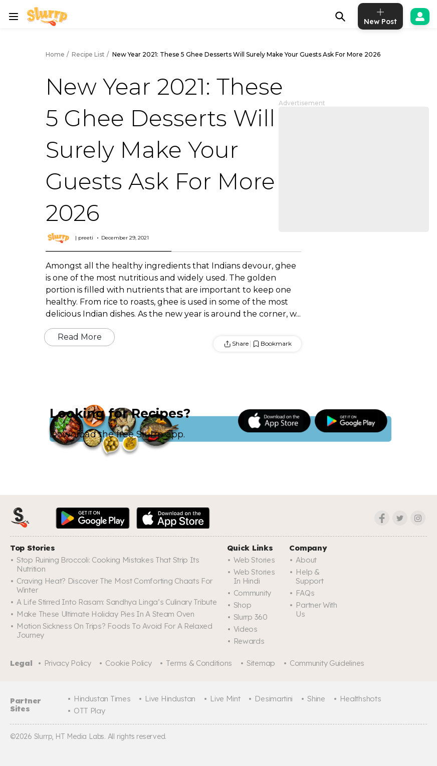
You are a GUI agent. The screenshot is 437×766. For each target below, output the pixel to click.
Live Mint (225, 698)
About (306, 560)
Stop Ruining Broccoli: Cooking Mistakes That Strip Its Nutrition (108, 564)
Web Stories (254, 560)
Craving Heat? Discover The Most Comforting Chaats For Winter (114, 585)
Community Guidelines (327, 663)
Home (55, 54)
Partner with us (316, 609)
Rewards (249, 641)
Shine (316, 698)
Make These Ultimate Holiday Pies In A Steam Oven (105, 614)
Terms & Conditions (199, 663)
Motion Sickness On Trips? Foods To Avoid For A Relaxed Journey (114, 630)
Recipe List (88, 54)
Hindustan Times (102, 698)
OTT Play (89, 710)
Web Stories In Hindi (254, 576)
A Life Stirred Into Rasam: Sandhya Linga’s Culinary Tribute (116, 602)
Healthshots (360, 698)
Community (252, 593)
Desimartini (274, 698)
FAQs (305, 593)
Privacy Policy (67, 663)
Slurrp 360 (251, 617)
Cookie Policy (128, 663)
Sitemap (261, 663)
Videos (246, 629)
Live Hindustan (170, 698)
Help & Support (309, 576)
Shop (243, 605)
